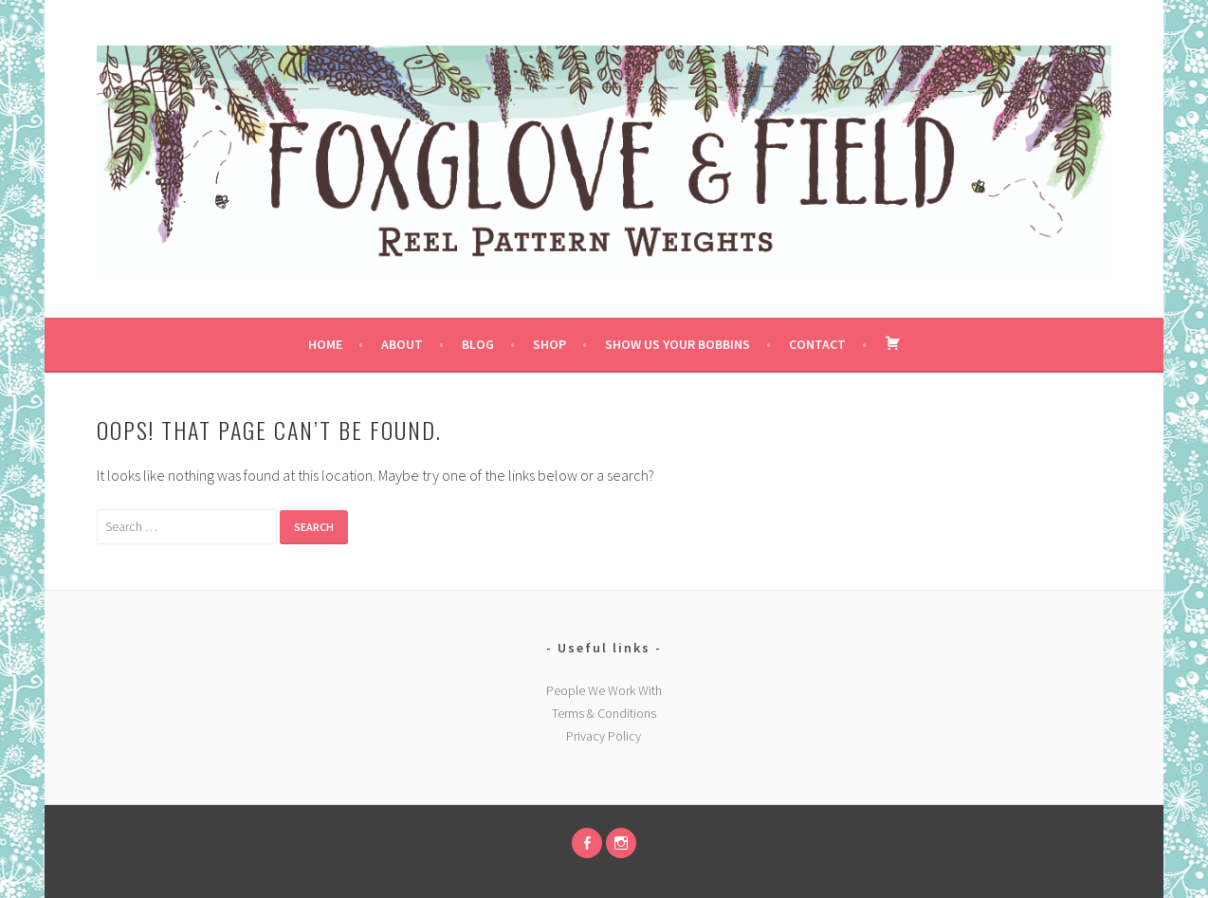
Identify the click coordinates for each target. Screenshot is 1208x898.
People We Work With (604, 690)
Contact (817, 344)
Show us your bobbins (677, 344)
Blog (478, 344)
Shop (549, 344)
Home (325, 344)
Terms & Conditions (604, 713)
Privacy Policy (603, 735)
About (402, 344)
